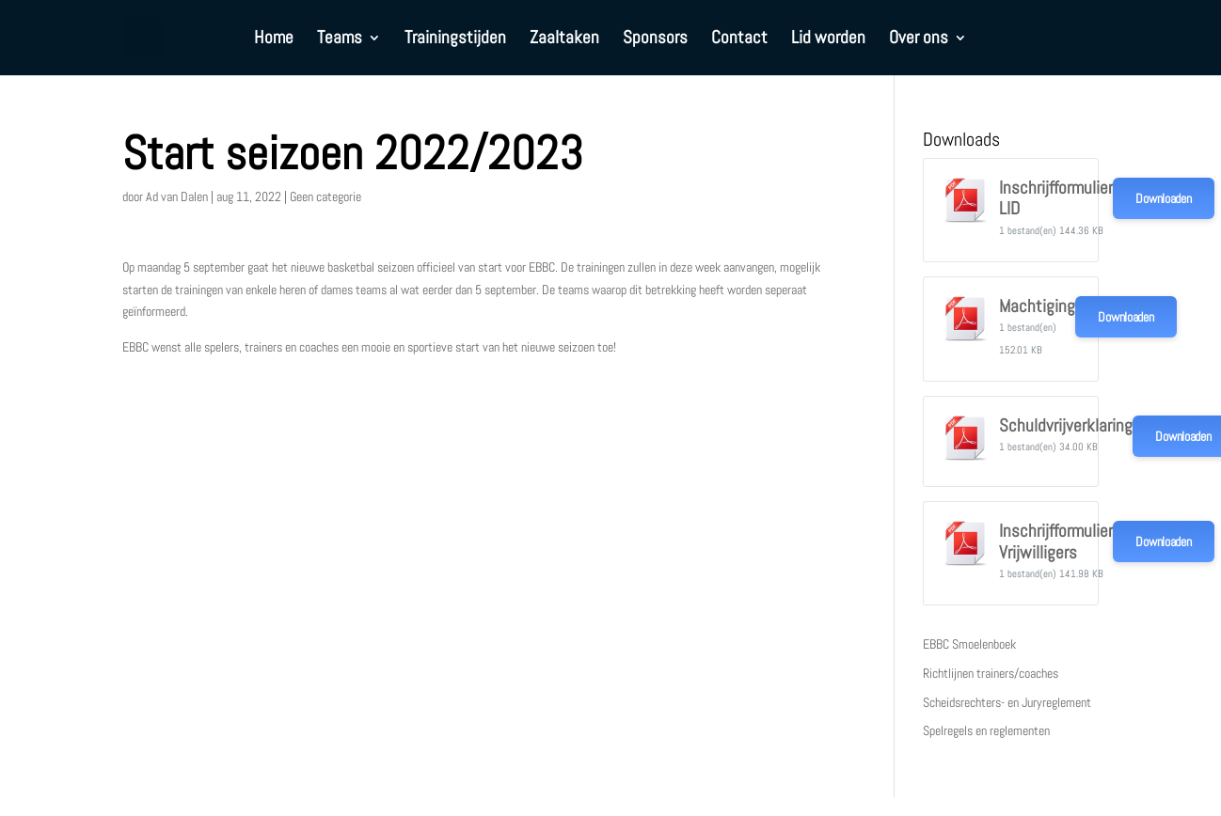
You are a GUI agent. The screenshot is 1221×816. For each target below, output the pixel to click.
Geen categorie (325, 196)
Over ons (918, 40)
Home (273, 40)
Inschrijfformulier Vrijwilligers (1056, 541)
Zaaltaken (564, 40)
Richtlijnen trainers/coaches (990, 673)
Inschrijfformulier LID (1056, 198)
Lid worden (828, 40)
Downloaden (1163, 198)
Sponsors (655, 40)
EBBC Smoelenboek (969, 644)
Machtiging (1037, 306)
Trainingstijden (455, 40)
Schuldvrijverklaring (1066, 426)
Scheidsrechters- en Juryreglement (1007, 702)
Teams (339, 40)
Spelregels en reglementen (986, 730)
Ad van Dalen (177, 196)
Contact (739, 40)
